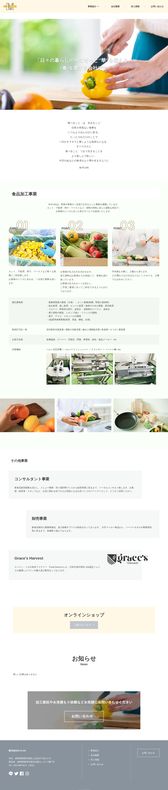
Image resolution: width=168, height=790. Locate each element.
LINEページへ (11, 767)
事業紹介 (95, 744)
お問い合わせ (97, 758)
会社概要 (95, 749)
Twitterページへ (16, 767)
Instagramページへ (27, 767)
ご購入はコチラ (82, 619)
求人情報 (95, 753)
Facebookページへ (22, 767)
